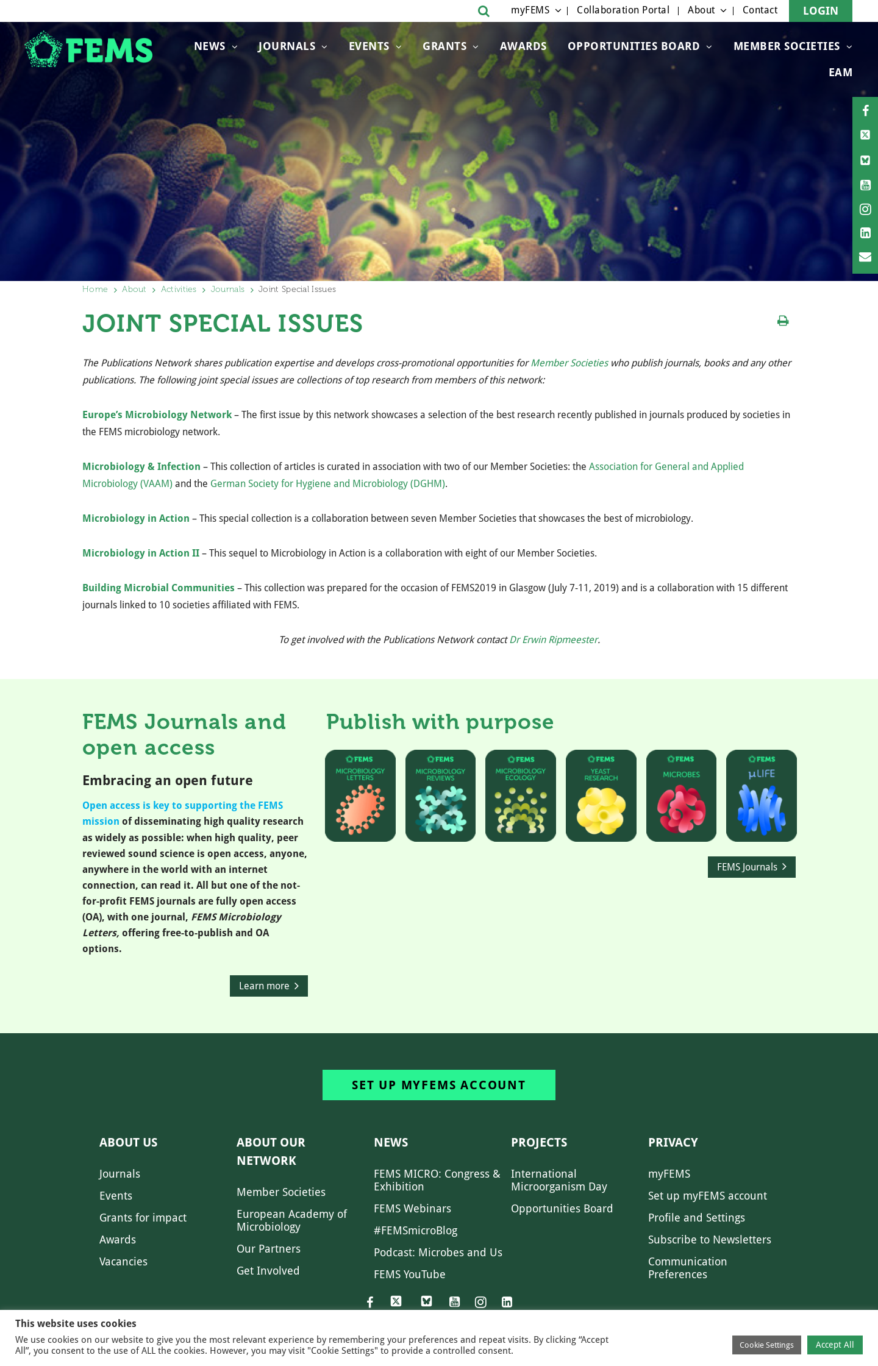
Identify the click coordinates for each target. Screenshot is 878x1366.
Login (820, 10)
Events (369, 46)
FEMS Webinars (412, 1208)
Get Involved (268, 1270)
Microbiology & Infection (141, 466)
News (210, 46)
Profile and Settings (696, 1217)
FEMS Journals (747, 867)
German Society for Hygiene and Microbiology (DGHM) (327, 483)
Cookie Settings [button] (767, 1345)
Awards (523, 46)
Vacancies (123, 1261)
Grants (444, 46)
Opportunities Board (562, 1208)
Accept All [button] (835, 1345)
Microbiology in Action (136, 518)
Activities (179, 289)
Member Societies (786, 46)
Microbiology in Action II (140, 553)
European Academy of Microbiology (292, 1220)
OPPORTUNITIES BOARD (634, 46)
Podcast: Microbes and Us (438, 1252)
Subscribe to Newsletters (709, 1239)
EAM (841, 72)
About (701, 10)
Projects (539, 1142)
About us (128, 1142)
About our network (271, 1151)
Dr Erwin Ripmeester (553, 640)
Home (95, 289)
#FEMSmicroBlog (415, 1230)
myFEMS (530, 10)
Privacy (673, 1142)
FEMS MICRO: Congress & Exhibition (437, 1180)
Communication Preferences (687, 1268)
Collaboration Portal (623, 10)
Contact (760, 10)
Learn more (264, 986)
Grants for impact (143, 1217)
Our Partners (269, 1248)
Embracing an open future (167, 780)
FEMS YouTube (410, 1274)
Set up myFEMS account (439, 1085)
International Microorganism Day (559, 1180)
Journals (287, 46)
